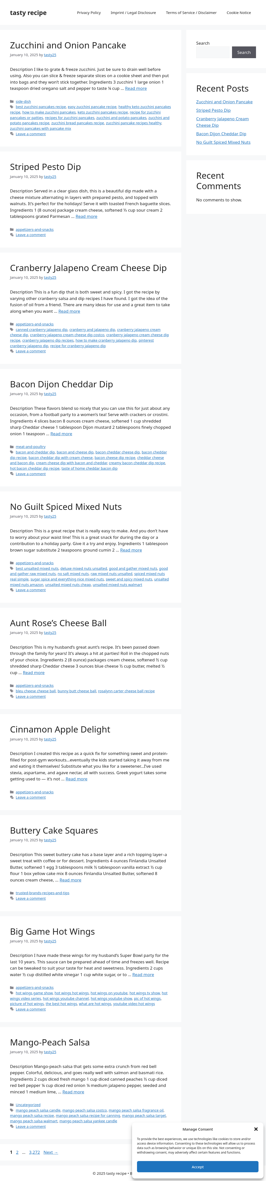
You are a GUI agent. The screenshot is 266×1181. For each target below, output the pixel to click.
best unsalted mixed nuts (37, 568)
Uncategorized (28, 1104)
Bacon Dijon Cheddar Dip (61, 384)
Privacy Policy (89, 12)
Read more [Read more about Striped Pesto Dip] (86, 216)
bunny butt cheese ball (77, 691)
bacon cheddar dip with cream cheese (60, 457)
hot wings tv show (145, 993)
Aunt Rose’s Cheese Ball (58, 623)
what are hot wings (95, 1003)
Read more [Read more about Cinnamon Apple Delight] (77, 779)
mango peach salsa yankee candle (88, 1121)
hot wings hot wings (71, 993)
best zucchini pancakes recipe (41, 106)
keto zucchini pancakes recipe (103, 112)
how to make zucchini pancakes (49, 112)
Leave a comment (31, 134)
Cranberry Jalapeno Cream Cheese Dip (88, 268)
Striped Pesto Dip (45, 166)
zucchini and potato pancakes (121, 117)
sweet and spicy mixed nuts (129, 579)
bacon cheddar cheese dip (118, 452)
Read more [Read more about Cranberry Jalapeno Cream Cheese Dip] (69, 311)
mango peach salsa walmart (34, 1121)
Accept (198, 1166)
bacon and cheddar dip (35, 452)
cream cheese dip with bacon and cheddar (71, 462)
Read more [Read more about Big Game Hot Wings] (143, 974)
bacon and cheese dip (75, 452)
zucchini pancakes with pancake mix (40, 128)
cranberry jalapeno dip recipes (48, 340)
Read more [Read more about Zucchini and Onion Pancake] (136, 88)
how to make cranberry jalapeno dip (106, 340)
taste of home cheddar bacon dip (90, 468)
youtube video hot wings (134, 1003)
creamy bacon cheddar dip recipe (137, 462)
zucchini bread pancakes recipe (77, 123)
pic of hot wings (147, 998)
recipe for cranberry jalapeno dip (78, 345)
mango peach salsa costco (84, 1110)
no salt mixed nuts (73, 573)
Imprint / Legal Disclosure (133, 12)
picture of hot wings (27, 1003)
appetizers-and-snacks (35, 229)
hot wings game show (34, 993)
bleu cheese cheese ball (36, 691)
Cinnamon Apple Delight (60, 729)
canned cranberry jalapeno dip (42, 329)
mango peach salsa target (144, 1115)
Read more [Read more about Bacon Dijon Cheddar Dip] (61, 434)
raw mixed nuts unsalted (111, 573)
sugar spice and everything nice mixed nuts (67, 579)
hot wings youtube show (111, 998)
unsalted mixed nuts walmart (117, 584)
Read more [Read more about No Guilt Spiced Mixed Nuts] (131, 550)
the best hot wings (61, 1003)
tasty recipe (28, 12)
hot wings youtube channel (66, 998)
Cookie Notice (239, 12)
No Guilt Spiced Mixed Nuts (66, 506)
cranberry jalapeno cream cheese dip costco (67, 334)
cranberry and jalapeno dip (92, 329)
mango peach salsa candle (38, 1110)
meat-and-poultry (31, 446)
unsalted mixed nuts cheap (68, 584)
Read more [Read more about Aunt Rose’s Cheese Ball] (33, 672)
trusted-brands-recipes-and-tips (42, 892)
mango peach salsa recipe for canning (88, 1115)
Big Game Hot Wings (52, 931)
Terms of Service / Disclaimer (191, 12)
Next (51, 1152)
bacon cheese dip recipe (114, 457)
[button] (256, 1129)
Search (203, 43)
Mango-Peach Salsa (50, 1042)
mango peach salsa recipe (32, 1115)
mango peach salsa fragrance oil (136, 1110)
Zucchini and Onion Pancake (68, 45)
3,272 (34, 1152)
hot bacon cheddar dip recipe (35, 468)
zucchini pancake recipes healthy (133, 123)
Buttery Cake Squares (54, 830)
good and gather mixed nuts (133, 568)
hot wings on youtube (109, 993)
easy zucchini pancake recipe (92, 106)
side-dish (23, 101)
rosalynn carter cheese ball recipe (126, 691)
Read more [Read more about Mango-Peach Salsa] (73, 1092)
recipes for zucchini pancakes (69, 117)
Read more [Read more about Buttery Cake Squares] (70, 880)
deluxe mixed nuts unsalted (83, 568)
